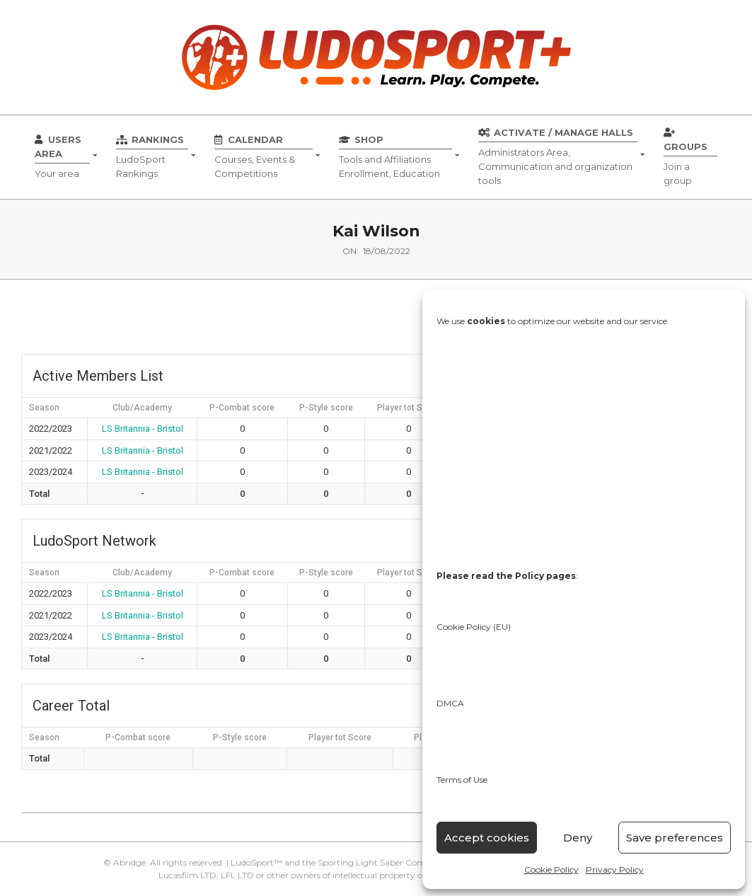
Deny (577, 837)
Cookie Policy (551, 869)
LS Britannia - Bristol (142, 428)
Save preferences (674, 837)
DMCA (450, 703)
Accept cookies (486, 837)
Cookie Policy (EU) (473, 626)
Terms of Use (461, 779)
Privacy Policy (615, 869)
